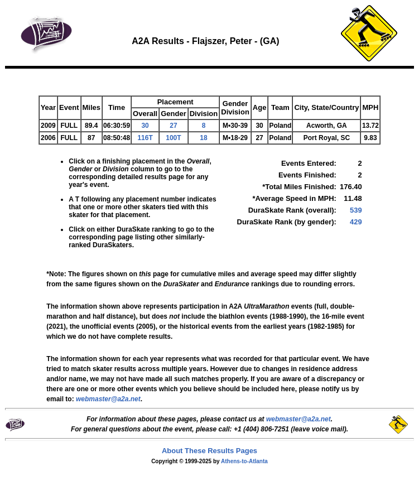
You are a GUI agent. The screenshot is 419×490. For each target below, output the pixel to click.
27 (173, 125)
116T (144, 138)
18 (203, 138)
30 (144, 125)
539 (356, 210)
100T (173, 138)
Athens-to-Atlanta (244, 461)
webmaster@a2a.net (298, 419)
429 (356, 222)
